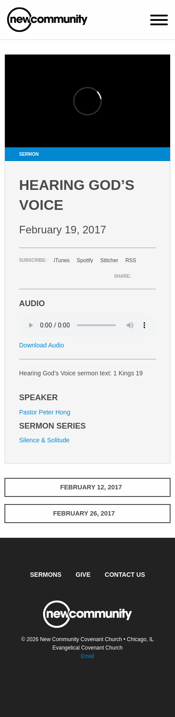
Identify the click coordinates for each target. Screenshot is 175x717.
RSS (130, 260)
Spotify (85, 260)
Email (87, 656)
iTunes (62, 260)
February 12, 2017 (87, 487)
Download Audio (41, 345)
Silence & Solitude (44, 440)
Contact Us (125, 574)
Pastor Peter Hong (44, 412)
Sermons (46, 574)
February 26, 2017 (87, 513)
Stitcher (109, 260)
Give (83, 574)
